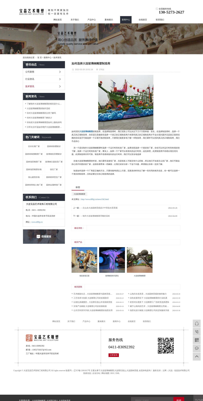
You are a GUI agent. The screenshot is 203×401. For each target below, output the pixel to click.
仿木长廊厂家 (34, 146)
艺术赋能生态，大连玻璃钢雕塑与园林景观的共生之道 (97, 294)
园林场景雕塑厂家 (34, 162)
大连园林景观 (132, 370)
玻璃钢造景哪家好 (54, 154)
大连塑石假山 (120, 370)
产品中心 (92, 20)
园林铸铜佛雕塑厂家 (34, 154)
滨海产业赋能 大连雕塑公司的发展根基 (90, 306)
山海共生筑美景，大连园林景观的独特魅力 (148, 294)
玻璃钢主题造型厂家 (54, 162)
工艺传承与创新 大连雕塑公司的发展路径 (91, 298)
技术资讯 (57, 58)
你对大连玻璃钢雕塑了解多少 (39, 118)
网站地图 (105, 373)
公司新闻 (29, 72)
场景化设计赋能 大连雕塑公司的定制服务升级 (149, 310)
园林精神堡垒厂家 (54, 177)
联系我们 (160, 20)
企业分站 (96, 373)
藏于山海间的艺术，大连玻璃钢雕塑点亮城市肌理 (151, 306)
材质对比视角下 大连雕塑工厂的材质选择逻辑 (149, 302)
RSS (112, 373)
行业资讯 (29, 79)
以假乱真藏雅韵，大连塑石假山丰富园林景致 (93, 302)
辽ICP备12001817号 (82, 370)
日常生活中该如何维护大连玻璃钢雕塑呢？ (45, 127)
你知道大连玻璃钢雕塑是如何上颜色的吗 (44, 122)
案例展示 (109, 20)
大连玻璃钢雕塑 (79, 194)
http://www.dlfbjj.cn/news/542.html (95, 199)
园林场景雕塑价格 (34, 169)
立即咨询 (113, 355)
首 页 (39, 58)
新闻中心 (126, 20)
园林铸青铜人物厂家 (34, 185)
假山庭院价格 (34, 177)
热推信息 (87, 373)
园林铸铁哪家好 (54, 146)
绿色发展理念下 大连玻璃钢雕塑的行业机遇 (148, 298)
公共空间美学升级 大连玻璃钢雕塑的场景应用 (93, 310)
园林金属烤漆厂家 (54, 185)
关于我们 (75, 20)
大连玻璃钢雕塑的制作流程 (38, 108)
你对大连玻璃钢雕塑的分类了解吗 (41, 113)
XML (117, 373)
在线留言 (143, 20)
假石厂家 (54, 169)
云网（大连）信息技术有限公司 (176, 370)
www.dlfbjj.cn (37, 222)
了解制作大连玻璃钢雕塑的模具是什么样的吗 (45, 104)
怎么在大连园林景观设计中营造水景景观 (100, 208)
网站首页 (58, 20)
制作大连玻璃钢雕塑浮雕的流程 (96, 216)
